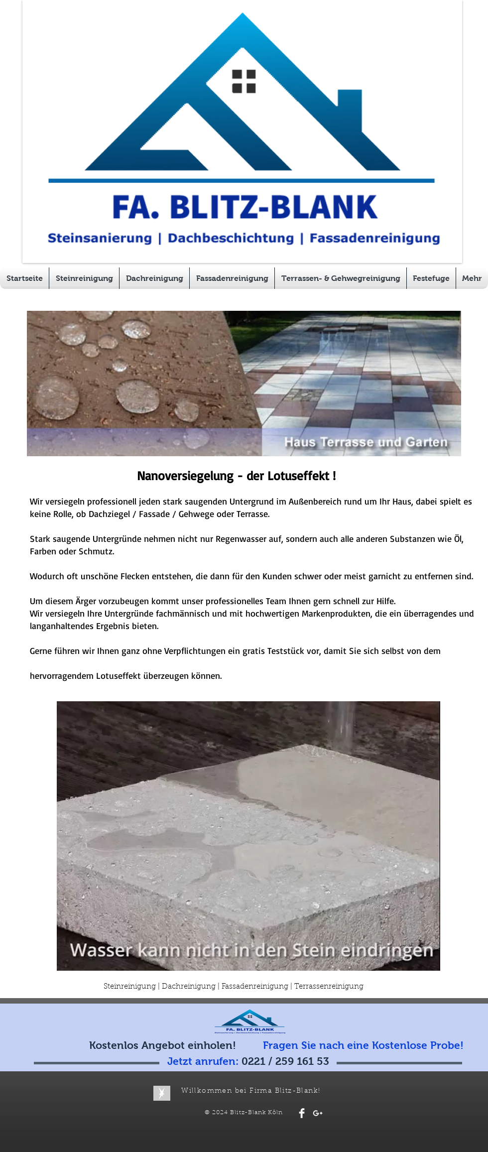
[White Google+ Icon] (318, 1113)
